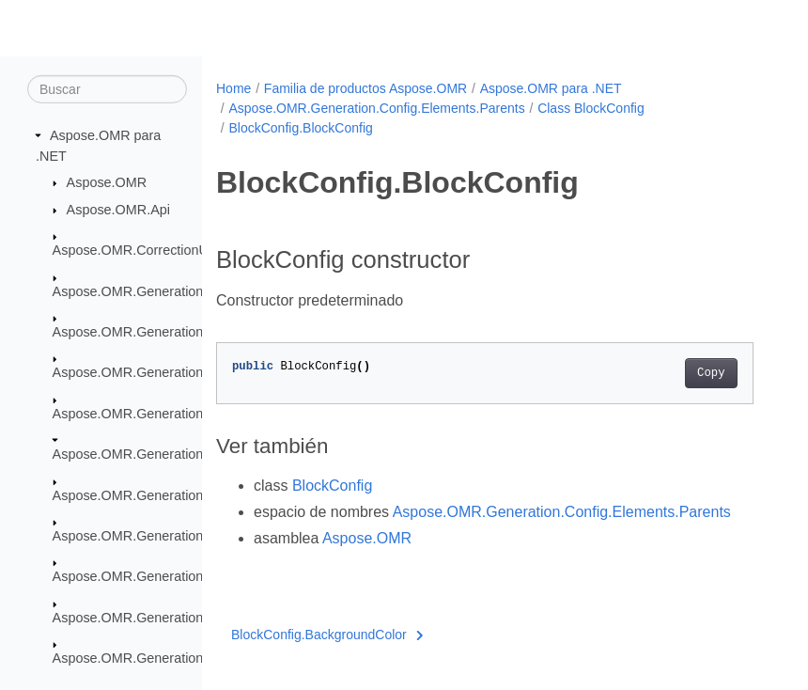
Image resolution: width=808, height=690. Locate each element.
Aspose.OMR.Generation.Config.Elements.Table (198, 535)
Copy (710, 373)
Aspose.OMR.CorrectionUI (132, 250)
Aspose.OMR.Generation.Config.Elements (179, 372)
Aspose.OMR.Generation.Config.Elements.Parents (376, 108)
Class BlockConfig (591, 108)
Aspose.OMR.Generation (128, 290)
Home (233, 88)
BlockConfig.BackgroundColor (327, 634)
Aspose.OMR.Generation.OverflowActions (179, 617)
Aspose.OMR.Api (118, 209)
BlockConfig (332, 486)
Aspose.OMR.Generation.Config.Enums (172, 576)
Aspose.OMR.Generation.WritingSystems (177, 658)
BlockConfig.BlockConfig (300, 127)
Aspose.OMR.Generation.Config (149, 331)
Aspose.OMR (107, 182)
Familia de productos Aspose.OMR (365, 88)
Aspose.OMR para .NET (551, 88)
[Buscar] (107, 89)
